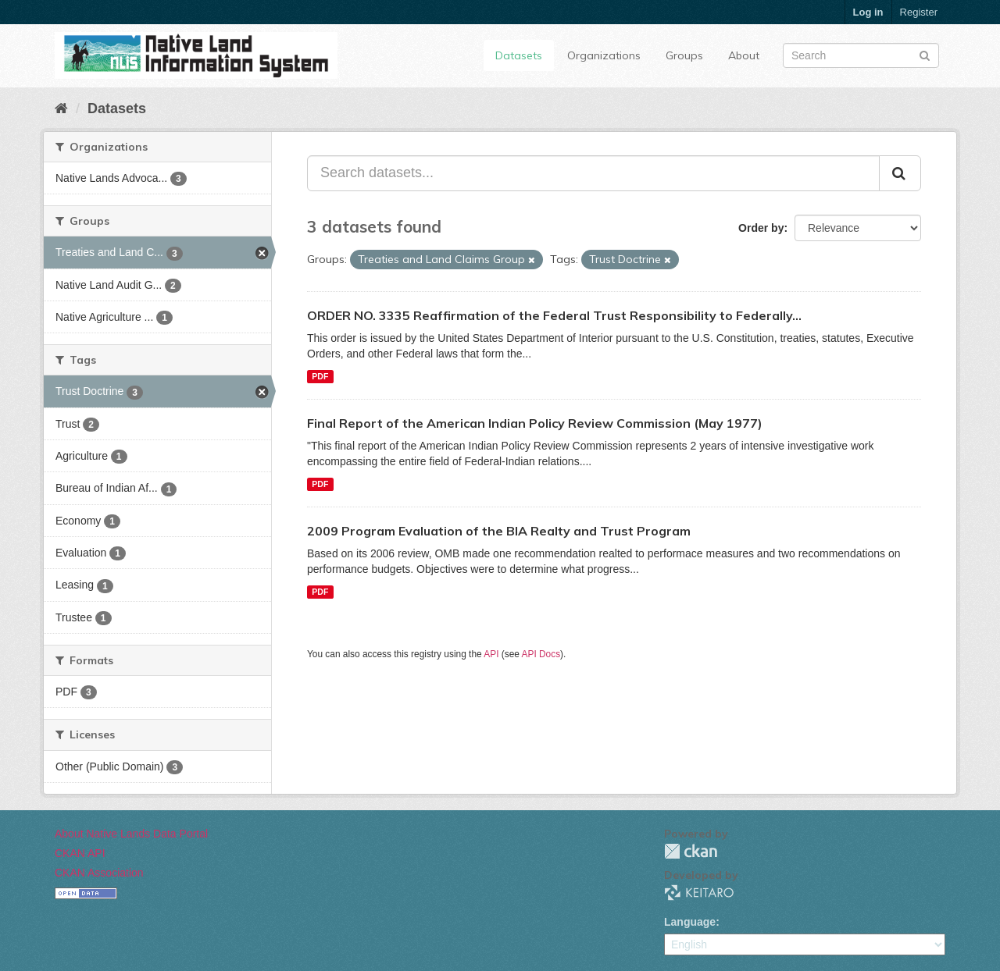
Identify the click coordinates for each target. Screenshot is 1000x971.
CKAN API (80, 853)
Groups (684, 55)
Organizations (604, 55)
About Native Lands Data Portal (131, 833)
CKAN (690, 851)
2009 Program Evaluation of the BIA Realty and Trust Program (499, 531)
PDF (320, 376)
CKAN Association (99, 872)
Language (690, 922)
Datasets (518, 55)
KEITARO (699, 892)
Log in (868, 12)
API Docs (541, 654)
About (743, 55)
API (491, 654)
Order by (761, 228)
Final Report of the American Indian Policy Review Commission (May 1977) (534, 423)
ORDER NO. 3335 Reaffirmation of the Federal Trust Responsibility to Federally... (554, 315)
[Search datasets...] (593, 173)
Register (919, 12)
